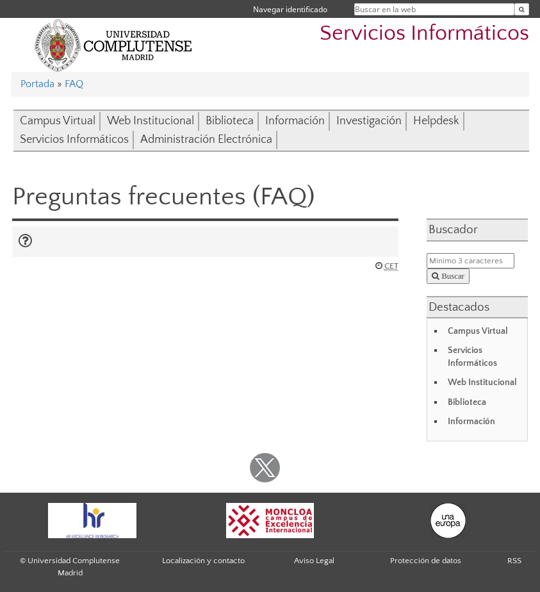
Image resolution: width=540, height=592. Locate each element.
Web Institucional (150, 121)
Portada (37, 84)
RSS (514, 560)
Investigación (369, 121)
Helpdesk (436, 121)
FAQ (74, 84)
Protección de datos (425, 560)
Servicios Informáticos (424, 33)
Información (295, 121)
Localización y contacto (203, 560)
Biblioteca (230, 121)
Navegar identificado (290, 9)
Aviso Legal (314, 560)
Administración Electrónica (206, 139)
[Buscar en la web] (521, 9)
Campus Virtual (57, 121)
